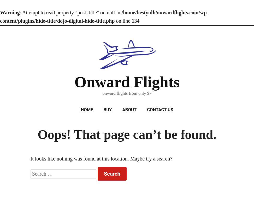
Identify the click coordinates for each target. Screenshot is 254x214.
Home (87, 109)
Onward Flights (127, 82)
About (129, 109)
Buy (108, 109)
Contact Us (160, 109)
